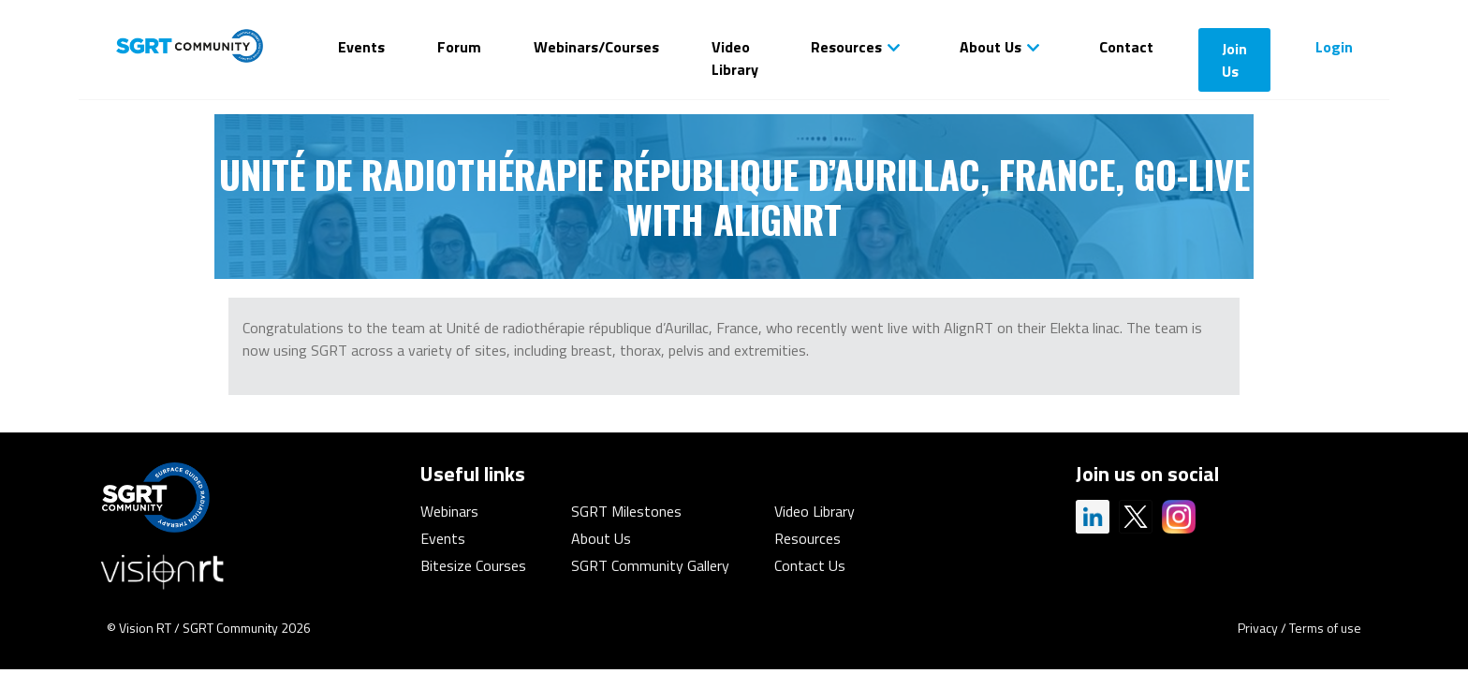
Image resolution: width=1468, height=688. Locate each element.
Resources (846, 47)
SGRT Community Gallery (650, 565)
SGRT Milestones (626, 511)
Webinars (449, 511)
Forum (459, 47)
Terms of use (1325, 627)
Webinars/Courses (596, 47)
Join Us (1234, 59)
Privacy (1258, 627)
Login (1334, 47)
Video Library (735, 58)
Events (361, 47)
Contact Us (809, 565)
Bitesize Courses (473, 565)
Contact (1126, 47)
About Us (990, 47)
